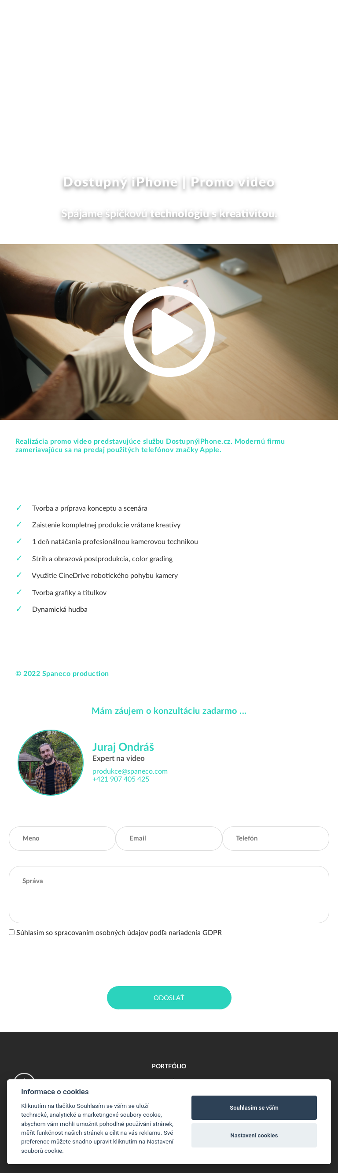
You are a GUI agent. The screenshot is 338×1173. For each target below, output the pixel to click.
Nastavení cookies (254, 1135)
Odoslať (169, 998)
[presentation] (76, 960)
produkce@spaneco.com (130, 771)
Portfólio (169, 1066)
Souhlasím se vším (254, 1107)
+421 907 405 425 (120, 779)
